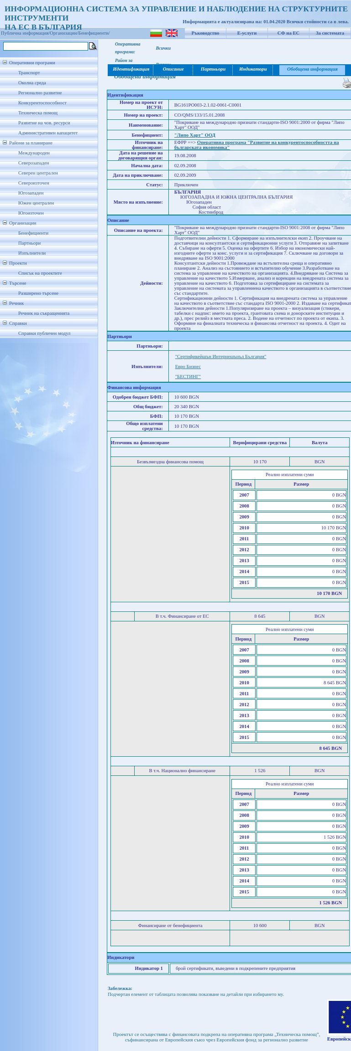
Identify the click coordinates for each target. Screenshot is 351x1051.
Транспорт (29, 72)
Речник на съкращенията (43, 313)
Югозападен (30, 192)
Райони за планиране (30, 142)
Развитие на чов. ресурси (44, 122)
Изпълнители (32, 253)
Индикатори (253, 69)
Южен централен (36, 202)
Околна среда (32, 82)
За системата (330, 33)
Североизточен (33, 182)
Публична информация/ (25, 33)
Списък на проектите (40, 273)
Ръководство (206, 33)
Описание (173, 69)
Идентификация (130, 69)
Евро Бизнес (188, 366)
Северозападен (33, 162)
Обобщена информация (312, 69)
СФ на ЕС (288, 33)
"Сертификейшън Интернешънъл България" (221, 356)
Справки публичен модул (44, 333)
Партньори (29, 243)
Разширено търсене (38, 293)
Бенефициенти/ (94, 33)
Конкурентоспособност (42, 102)
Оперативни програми (32, 62)
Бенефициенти (33, 233)
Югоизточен (31, 212)
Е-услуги (247, 33)
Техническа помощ (38, 112)
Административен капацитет (48, 132)
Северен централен (38, 172)
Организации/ (64, 33)
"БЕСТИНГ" (188, 376)
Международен (34, 152)
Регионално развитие (40, 92)
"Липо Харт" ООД (194, 135)
